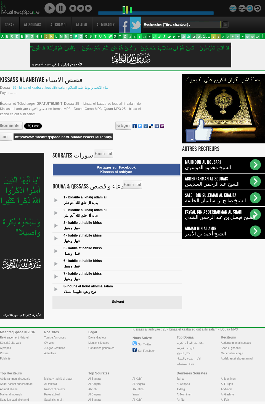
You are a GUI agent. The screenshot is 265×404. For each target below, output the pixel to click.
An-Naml (226, 389)
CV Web (49, 342)
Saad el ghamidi (231, 348)
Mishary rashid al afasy (58, 378)
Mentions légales (98, 342)
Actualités (50, 353)
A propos (5, 348)
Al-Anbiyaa (183, 383)
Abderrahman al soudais (236, 342)
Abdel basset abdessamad (16, 383)
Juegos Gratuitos (54, 348)
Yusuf (135, 394)
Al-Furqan (227, 383)
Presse (4, 353)
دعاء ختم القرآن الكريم (190, 342)
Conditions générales (101, 348)
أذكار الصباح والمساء (189, 358)
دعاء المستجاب (185, 363)
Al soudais (32, 24)
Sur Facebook (143, 350)
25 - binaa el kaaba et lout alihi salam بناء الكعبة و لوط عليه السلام (60, 88)
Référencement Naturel (14, 337)
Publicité (5, 358)
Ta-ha (180, 378)
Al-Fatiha (138, 389)
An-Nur (181, 399)
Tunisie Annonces (55, 337)
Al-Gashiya (227, 394)
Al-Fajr (225, 399)
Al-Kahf (92, 389)
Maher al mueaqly (232, 353)
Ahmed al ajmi (8, 389)
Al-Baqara (94, 378)
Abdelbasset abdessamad (237, 358)
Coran (10, 24)
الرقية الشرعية (185, 348)
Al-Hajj (181, 389)
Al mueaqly (106, 24)
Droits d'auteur (97, 337)
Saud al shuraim (54, 399)
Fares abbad (52, 394)
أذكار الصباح (183, 353)
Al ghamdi (59, 24)
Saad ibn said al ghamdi (15, 399)
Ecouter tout (103, 153)
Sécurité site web (10, 342)
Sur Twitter (141, 344)
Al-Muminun (184, 394)
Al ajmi (81, 24)
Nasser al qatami (54, 389)
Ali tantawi (50, 383)
